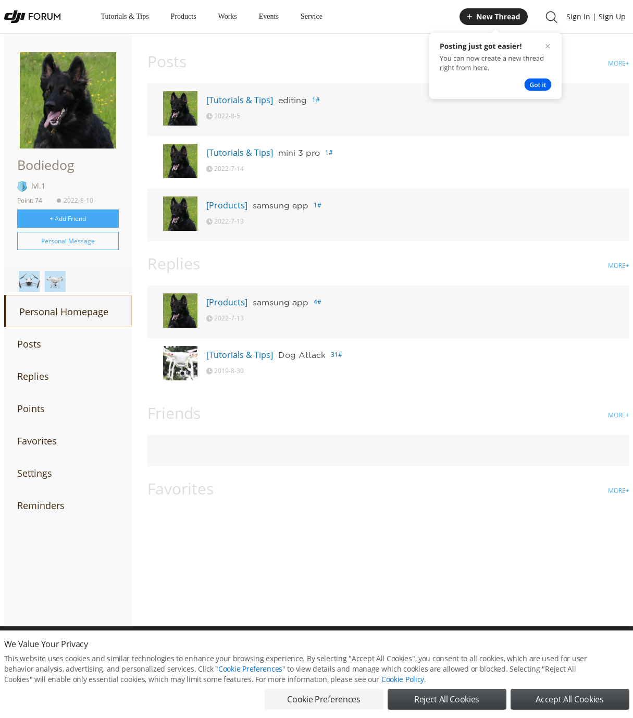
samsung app (280, 205)
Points (31, 408)
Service (311, 16)
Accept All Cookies (569, 706)
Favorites (37, 441)
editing (292, 100)
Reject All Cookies (446, 706)
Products (183, 16)
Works (227, 16)
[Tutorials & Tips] (239, 100)
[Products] (226, 205)
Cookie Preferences (250, 675)
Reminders (41, 505)
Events (269, 16)
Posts (29, 344)
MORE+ (618, 63)
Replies (33, 376)
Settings (34, 473)
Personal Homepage (63, 311)
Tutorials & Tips (125, 16)
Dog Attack (302, 355)
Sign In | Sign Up (596, 16)
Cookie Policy (402, 686)
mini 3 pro (299, 152)
